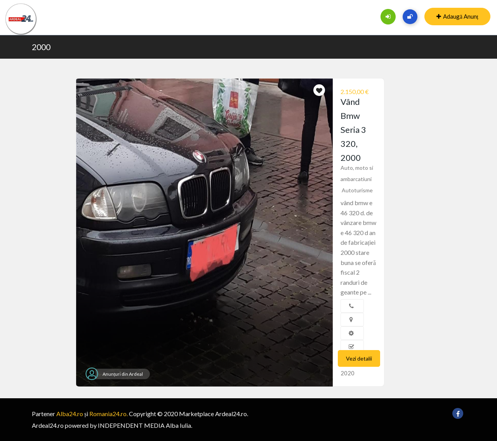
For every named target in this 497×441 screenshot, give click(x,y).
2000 (41, 47)
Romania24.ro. (108, 413)
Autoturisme (357, 190)
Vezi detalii (359, 358)
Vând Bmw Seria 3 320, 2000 (353, 129)
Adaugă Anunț (457, 16)
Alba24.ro (69, 413)
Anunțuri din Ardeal (123, 374)
